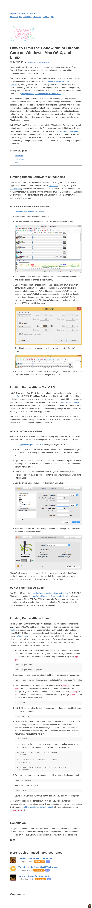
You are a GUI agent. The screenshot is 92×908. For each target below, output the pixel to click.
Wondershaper (23, 636)
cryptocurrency (33, 62)
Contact (46, 17)
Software (14, 17)
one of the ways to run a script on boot (36, 807)
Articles (37, 17)
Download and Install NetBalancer (29, 212)
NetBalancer (15, 189)
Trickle (13, 630)
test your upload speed (68, 131)
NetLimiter (53, 186)
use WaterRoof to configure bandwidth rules (51, 596)
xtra (52, 17)
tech (41, 62)
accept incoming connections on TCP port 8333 (41, 94)
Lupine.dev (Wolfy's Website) (23, 13)
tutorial (46, 62)
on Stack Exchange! (70, 402)
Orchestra (27, 17)
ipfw (17, 396)
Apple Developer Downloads (31, 444)
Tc (11, 642)
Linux (17, 162)
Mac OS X (19, 159)
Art (20, 17)
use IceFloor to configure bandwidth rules (50, 593)
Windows (19, 156)
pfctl (70, 396)
